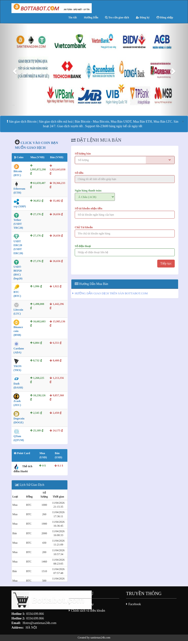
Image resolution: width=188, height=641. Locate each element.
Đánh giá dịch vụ (82, 604)
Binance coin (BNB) (18, 331)
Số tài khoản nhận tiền (88, 208)
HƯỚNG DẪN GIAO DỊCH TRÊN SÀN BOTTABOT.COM (111, 293)
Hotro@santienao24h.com (39, 623)
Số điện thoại (83, 246)
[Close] (183, 121)
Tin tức (72, 17)
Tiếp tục (166, 263)
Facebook (134, 604)
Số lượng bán (83, 153)
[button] (14, 70)
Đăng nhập (165, 17)
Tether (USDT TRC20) (18, 223)
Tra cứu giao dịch (117, 17)
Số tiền (79, 172)
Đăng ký (143, 17)
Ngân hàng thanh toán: (88, 190)
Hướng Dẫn (91, 17)
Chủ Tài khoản (84, 227)
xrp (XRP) (20, 206)
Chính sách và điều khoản (88, 610)
